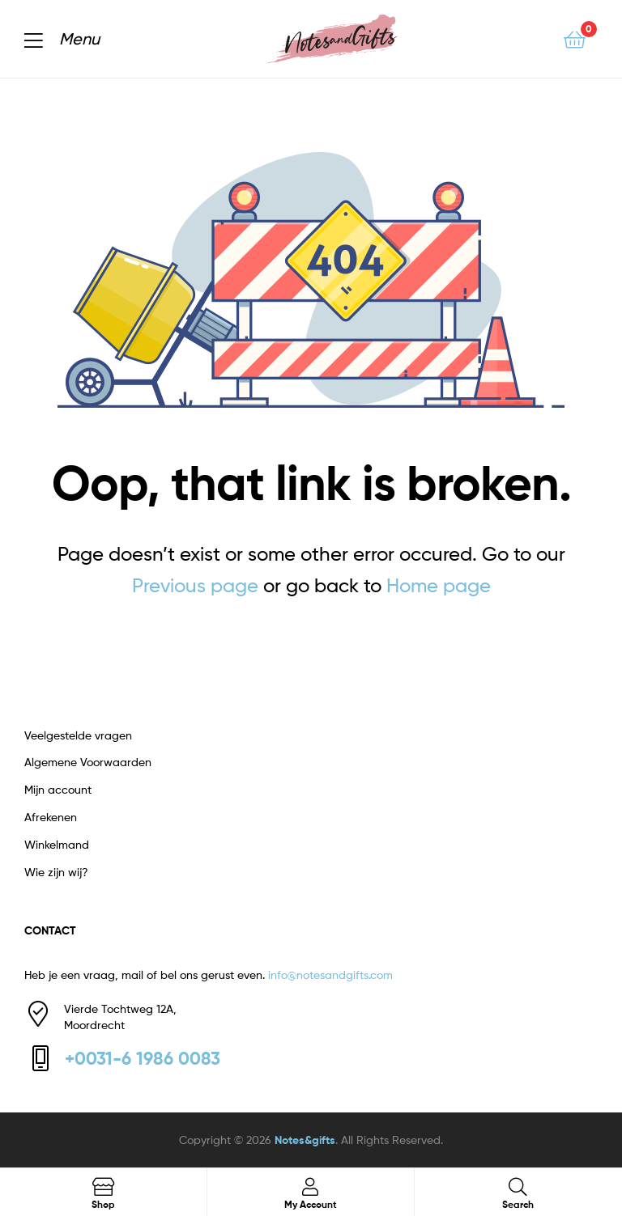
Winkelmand (56, 844)
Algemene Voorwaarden (87, 762)
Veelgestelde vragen (78, 735)
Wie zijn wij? (56, 872)
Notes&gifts (305, 1140)
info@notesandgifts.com (330, 974)
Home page (438, 585)
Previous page (195, 585)
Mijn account (58, 789)
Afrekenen (50, 817)
